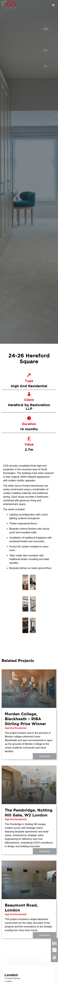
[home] (8, 5)
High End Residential (15, 728)
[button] (37, 5)
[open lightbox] (25, 582)
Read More (44, 756)
